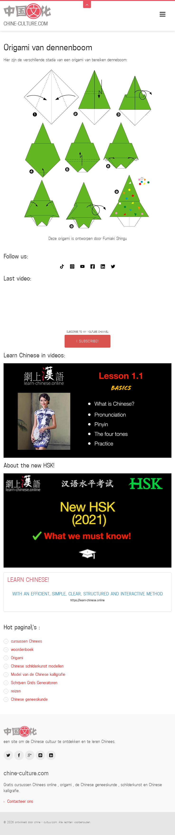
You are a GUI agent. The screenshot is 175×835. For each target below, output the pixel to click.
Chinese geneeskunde (29, 699)
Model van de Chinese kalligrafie (38, 674)
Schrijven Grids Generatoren (34, 683)
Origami (17, 658)
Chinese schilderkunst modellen (37, 666)
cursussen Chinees (26, 641)
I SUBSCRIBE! (87, 341)
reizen (16, 691)
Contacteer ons (20, 801)
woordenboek (22, 649)
